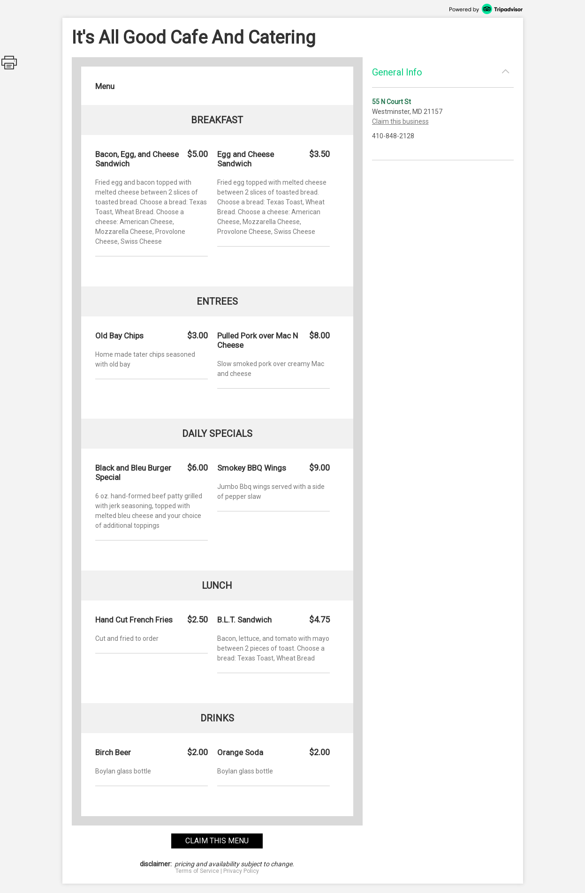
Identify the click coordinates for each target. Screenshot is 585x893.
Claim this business (400, 121)
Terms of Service (197, 871)
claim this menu (217, 840)
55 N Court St (391, 101)
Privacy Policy (241, 871)
